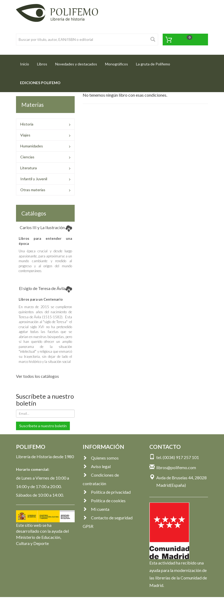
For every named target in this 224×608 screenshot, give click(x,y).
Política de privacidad (107, 492)
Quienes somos (101, 457)
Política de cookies (104, 500)
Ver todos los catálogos (37, 376)
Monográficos (116, 64)
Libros (42, 64)
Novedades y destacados (76, 64)
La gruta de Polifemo (153, 64)
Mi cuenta (96, 509)
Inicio (26, 62)
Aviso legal (97, 466)
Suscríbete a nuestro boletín (43, 425)
